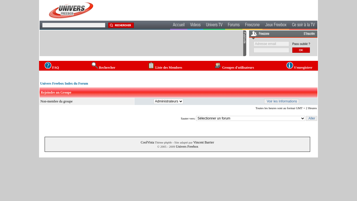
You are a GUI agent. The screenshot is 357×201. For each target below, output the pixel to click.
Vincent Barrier (203, 142)
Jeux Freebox (275, 25)
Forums (234, 25)
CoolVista (147, 142)
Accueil (179, 25)
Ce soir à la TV (303, 25)
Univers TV (214, 25)
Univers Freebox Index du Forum (64, 83)
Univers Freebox (187, 147)
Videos (195, 25)
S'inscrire (309, 34)
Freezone (252, 25)
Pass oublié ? (301, 44)
